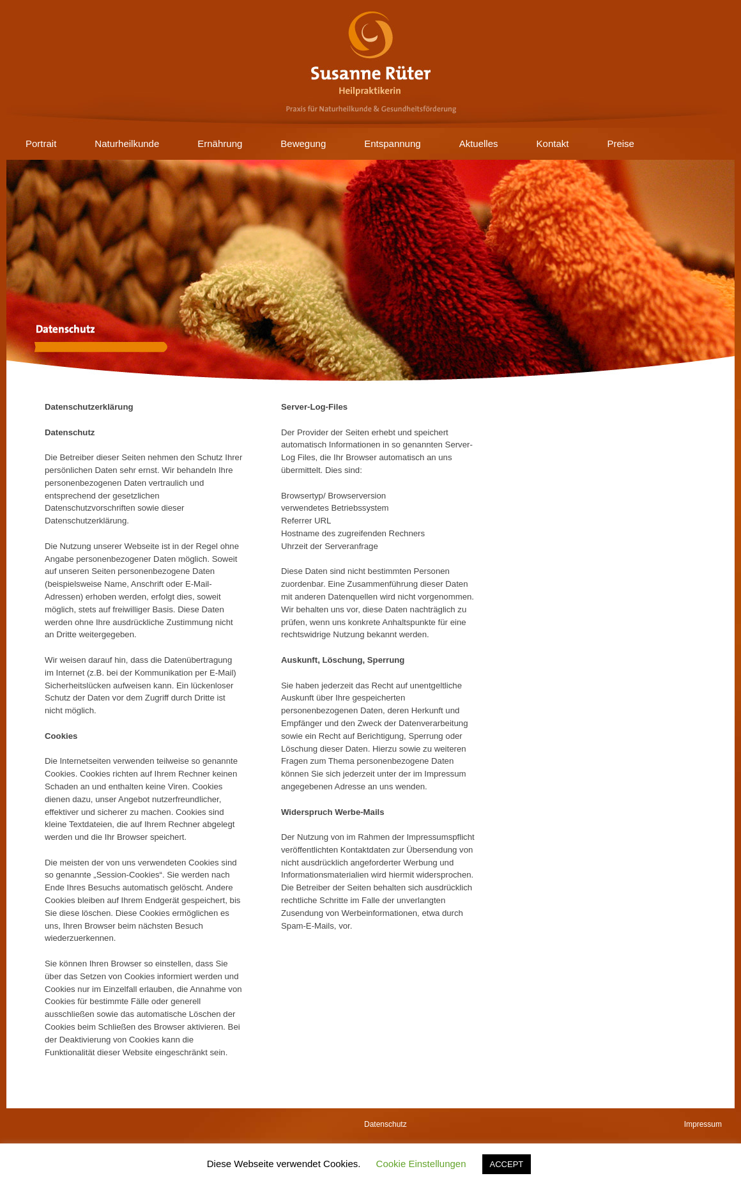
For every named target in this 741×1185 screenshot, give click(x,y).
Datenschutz (385, 1124)
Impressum (703, 1124)
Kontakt (553, 143)
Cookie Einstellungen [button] (421, 1163)
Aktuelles (478, 143)
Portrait (41, 143)
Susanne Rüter (370, 64)
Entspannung (392, 143)
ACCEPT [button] (507, 1164)
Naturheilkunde (127, 143)
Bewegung (303, 143)
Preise (620, 143)
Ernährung (219, 143)
